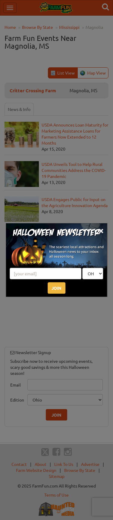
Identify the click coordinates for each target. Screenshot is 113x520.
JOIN (56, 288)
